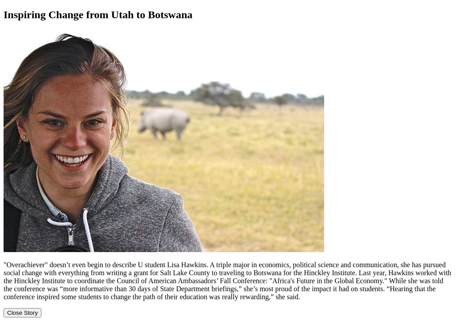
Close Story (22, 312)
